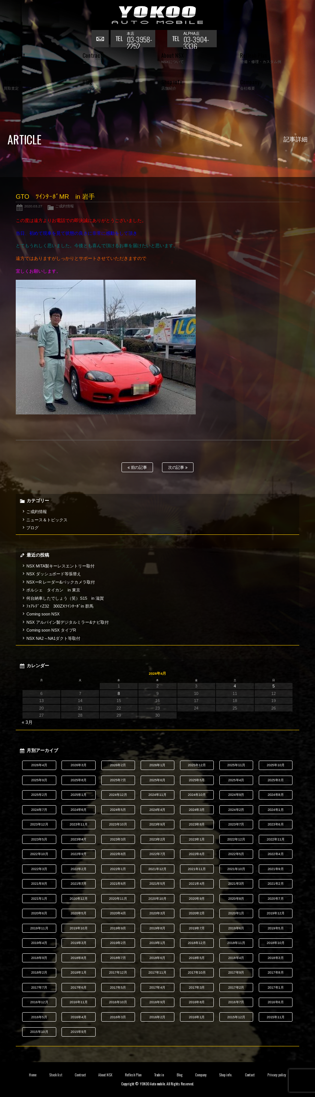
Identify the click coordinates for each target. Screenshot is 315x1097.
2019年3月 (78, 943)
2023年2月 (157, 839)
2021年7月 (78, 883)
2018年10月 (276, 943)
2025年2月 (39, 795)
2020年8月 (236, 898)
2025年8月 (78, 780)
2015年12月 (236, 1017)
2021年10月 (236, 869)
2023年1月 (197, 839)
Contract (80, 1074)
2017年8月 (276, 972)
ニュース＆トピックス (47, 520)
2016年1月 (197, 1017)
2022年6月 (197, 854)
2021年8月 (39, 883)
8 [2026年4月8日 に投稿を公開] (119, 693)
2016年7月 (236, 1002)
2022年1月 (118, 869)
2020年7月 (276, 898)
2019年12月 (276, 913)
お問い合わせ (101, 39)
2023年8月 (197, 824)
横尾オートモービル (158, 15)
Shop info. (225, 1074)
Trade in (159, 1074)
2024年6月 (78, 810)
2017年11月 (157, 972)
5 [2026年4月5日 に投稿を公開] (273, 686)
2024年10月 (197, 795)
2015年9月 (78, 1032)
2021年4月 (197, 883)
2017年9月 (236, 972)
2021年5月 (157, 883)
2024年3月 (197, 810)
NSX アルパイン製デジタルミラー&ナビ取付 (67, 622)
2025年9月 (39, 780)
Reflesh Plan (133, 1074)
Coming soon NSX (43, 614)
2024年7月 (39, 810)
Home (32, 1074)
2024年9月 (236, 795)
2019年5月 (276, 928)
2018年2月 (39, 972)
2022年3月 (39, 869)
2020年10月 (157, 898)
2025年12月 (197, 765)
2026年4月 (39, 765)
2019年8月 (157, 928)
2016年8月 (197, 1002)
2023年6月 (276, 824)
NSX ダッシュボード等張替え (53, 574)
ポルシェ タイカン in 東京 (53, 590)
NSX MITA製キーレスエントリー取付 (60, 566)
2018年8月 (78, 958)
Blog (180, 1074)
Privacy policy (276, 1074)
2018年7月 (118, 958)
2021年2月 (276, 883)
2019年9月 (118, 928)
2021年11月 (197, 869)
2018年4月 (236, 958)
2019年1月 (157, 943)
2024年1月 (276, 810)
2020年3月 (157, 913)
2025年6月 (157, 780)
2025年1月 (78, 795)
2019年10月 (79, 928)
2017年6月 (78, 987)
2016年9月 (157, 1002)
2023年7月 (236, 824)
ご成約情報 (64, 206)
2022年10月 (39, 854)
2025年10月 (276, 765)
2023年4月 (78, 839)
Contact (250, 1074)
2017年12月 (118, 972)
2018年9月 (39, 958)
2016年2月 (157, 1017)
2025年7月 (118, 780)
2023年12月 (39, 824)
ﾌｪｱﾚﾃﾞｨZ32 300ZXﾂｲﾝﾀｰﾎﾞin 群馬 (59, 606)
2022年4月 (276, 854)
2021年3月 (236, 883)
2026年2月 (118, 765)
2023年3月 (118, 839)
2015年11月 (276, 1017)
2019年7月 (197, 928)
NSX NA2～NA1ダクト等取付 (53, 638)
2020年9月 (197, 898)
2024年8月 (276, 795)
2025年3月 (276, 780)
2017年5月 (118, 987)
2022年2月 (78, 869)
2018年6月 (157, 958)
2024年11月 (157, 795)
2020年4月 (118, 913)
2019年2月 (118, 943)
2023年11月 (79, 824)
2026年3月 (78, 765)
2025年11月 (236, 765)
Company (201, 1074)
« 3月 (27, 722)
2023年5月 (39, 839)
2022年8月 (118, 854)
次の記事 (178, 467)
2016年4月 (78, 1017)
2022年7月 (157, 854)
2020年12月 (79, 898)
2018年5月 (197, 958)
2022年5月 (236, 854)
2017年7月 (39, 987)
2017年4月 (157, 987)
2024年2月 (236, 810)
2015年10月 (39, 1032)
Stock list (55, 1074)
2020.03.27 (33, 206)
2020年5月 (78, 913)
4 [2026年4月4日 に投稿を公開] (235, 686)
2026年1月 (157, 765)
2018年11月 (236, 943)
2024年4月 (157, 810)
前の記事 (137, 467)
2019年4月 (39, 943)
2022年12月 (236, 839)
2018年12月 (197, 943)
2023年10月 (118, 824)
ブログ (32, 527)
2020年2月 (197, 913)
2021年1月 (39, 898)
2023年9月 (157, 824)
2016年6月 (276, 1002)
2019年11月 (39, 928)
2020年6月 (39, 913)
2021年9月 (276, 869)
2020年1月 (236, 913)
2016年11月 (79, 1002)
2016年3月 (118, 1017)
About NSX (105, 1074)
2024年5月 (118, 810)
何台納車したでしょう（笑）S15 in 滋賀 (65, 598)
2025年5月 (197, 780)
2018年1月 (78, 972)
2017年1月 (276, 987)
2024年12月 (118, 795)
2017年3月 (197, 987)
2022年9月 (78, 854)
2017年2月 (236, 987)
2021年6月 (118, 883)
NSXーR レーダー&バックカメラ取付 (60, 582)
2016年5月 (39, 1017)
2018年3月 (276, 958)
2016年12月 (39, 1002)
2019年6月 (236, 928)
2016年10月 (118, 1002)
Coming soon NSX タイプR (51, 630)
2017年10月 (197, 972)
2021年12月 (157, 869)
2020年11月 (118, 898)
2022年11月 (276, 839)
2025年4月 (236, 780)
